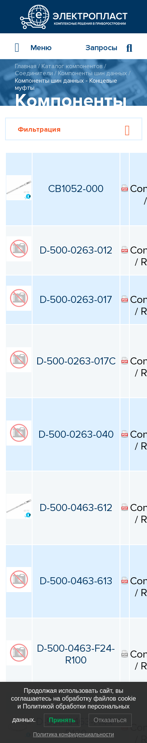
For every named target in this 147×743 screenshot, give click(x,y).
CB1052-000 (75, 189)
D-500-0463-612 (76, 508)
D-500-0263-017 (76, 300)
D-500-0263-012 (76, 250)
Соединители (34, 73)
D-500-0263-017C (76, 361)
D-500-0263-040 (76, 434)
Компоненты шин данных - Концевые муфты (66, 84)
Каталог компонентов (72, 66)
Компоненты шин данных (92, 73)
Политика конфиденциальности (73, 734)
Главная (25, 66)
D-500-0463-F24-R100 (76, 654)
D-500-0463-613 (76, 581)
